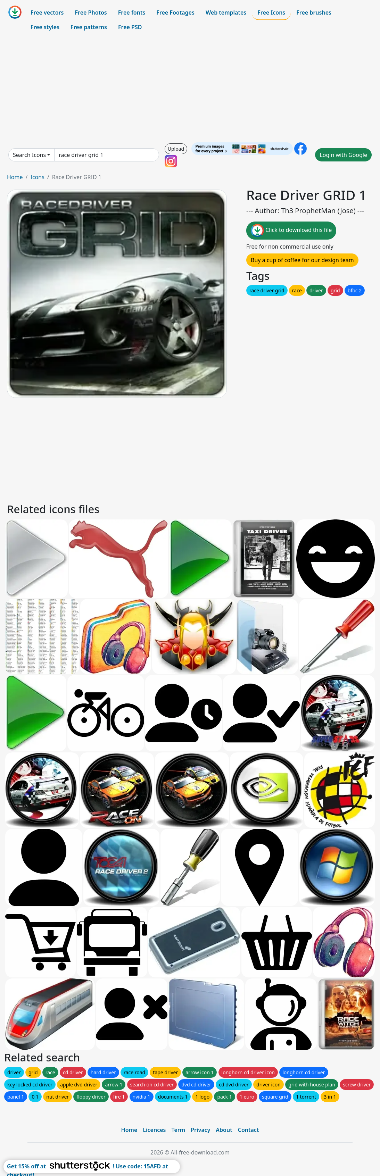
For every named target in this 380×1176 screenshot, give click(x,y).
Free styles (45, 27)
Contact (248, 1130)
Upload (176, 148)
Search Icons (29, 155)
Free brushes (313, 12)
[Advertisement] (190, 88)
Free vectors (47, 12)
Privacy (200, 1130)
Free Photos (91, 12)
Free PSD (130, 27)
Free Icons (271, 12)
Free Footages (175, 12)
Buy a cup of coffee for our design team (302, 260)
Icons (37, 177)
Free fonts (132, 12)
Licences (154, 1130)
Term (178, 1130)
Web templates (226, 12)
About (224, 1130)
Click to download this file (291, 230)
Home (15, 177)
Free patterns (89, 27)
